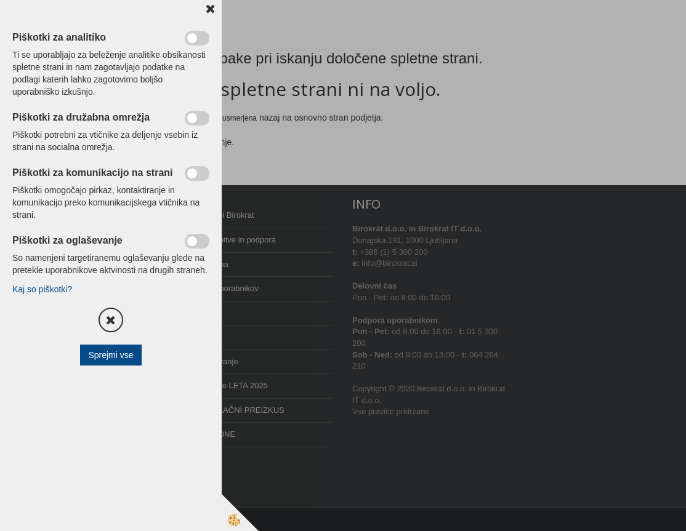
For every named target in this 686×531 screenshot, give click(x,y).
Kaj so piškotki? (42, 289)
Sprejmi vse (110, 355)
